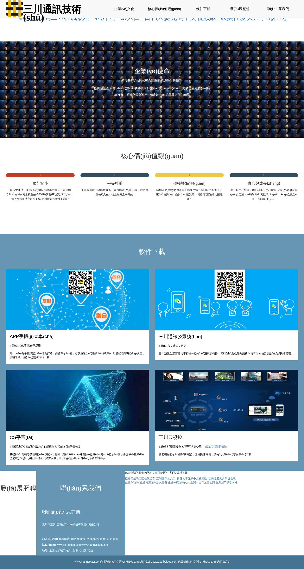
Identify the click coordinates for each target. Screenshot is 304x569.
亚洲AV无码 (132, 482)
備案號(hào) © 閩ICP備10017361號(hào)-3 (204, 561)
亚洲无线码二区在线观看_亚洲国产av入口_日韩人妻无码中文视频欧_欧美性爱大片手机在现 (180, 478)
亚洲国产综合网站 (226, 482)
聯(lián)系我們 (278, 9)
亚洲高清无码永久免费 (153, 482)
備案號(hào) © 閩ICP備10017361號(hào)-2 (126, 561)
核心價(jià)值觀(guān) (164, 9)
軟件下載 (203, 9)
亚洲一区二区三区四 (202, 482)
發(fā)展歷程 (239, 9)
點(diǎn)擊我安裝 (216, 446)
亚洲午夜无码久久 (179, 482)
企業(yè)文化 (124, 9)
